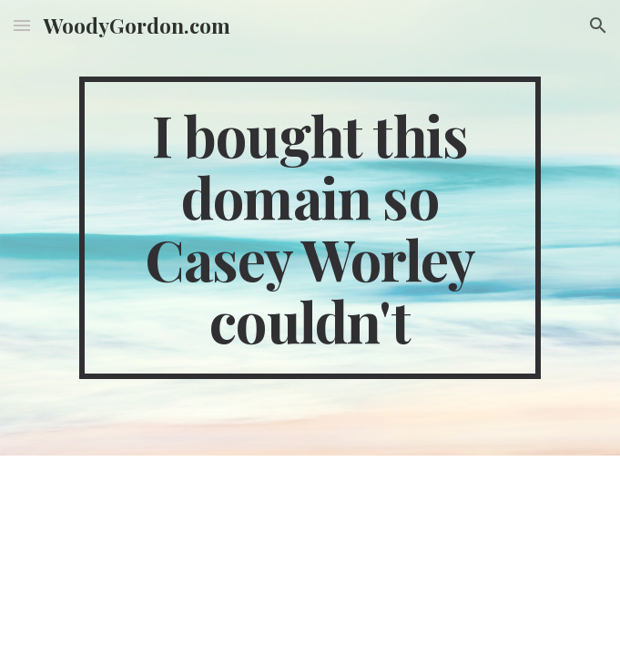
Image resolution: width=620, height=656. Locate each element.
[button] (22, 25)
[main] (310, 228)
